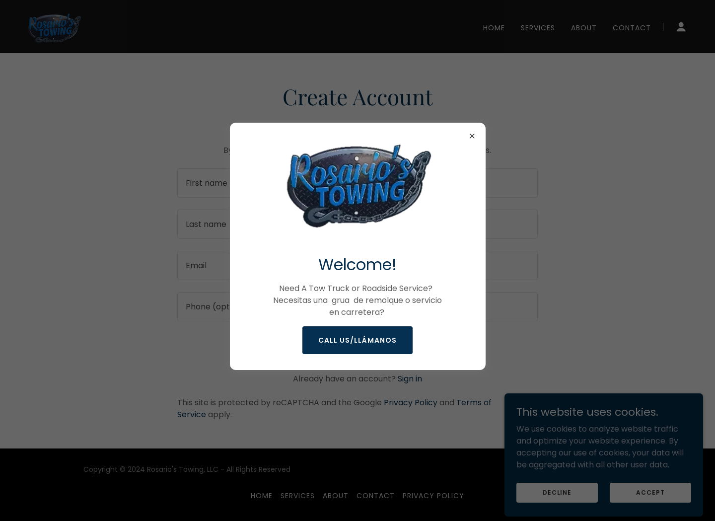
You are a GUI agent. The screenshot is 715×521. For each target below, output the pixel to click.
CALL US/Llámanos (357, 340)
